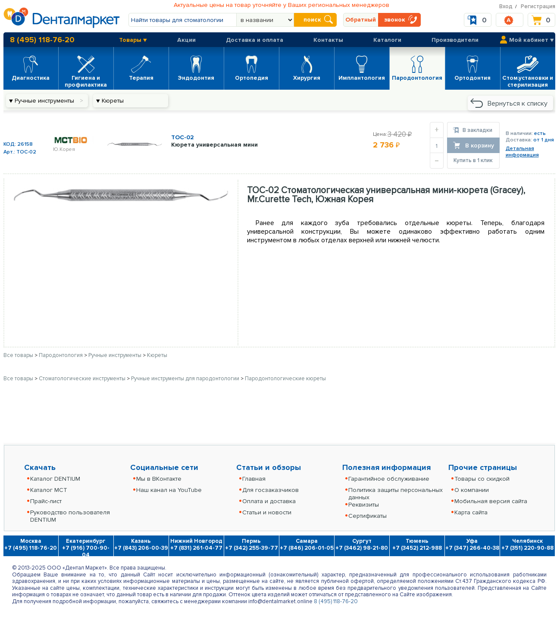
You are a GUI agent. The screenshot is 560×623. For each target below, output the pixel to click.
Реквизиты (363, 504)
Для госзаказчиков (270, 490)
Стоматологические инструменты (83, 378)
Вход (506, 6)
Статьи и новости (266, 512)
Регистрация (538, 6)
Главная (254, 478)
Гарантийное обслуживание (388, 478)
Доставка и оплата (254, 40)
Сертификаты (367, 516)
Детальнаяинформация (522, 151)
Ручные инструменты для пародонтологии (186, 378)
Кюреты (157, 355)
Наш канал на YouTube (169, 490)
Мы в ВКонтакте (158, 478)
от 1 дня (543, 140)
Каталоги (387, 40)
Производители (455, 40)
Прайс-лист (46, 501)
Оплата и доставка (269, 501)
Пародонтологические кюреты (285, 378)
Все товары (18, 355)
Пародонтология (61, 355)
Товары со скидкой (482, 478)
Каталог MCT (48, 490)
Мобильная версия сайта (490, 501)
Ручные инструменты (115, 355)
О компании (471, 490)
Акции (186, 40)
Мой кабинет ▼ (531, 40)
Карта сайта (471, 512)
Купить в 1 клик (473, 160)
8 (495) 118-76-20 (42, 39)
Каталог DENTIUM (55, 478)
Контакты (328, 40)
